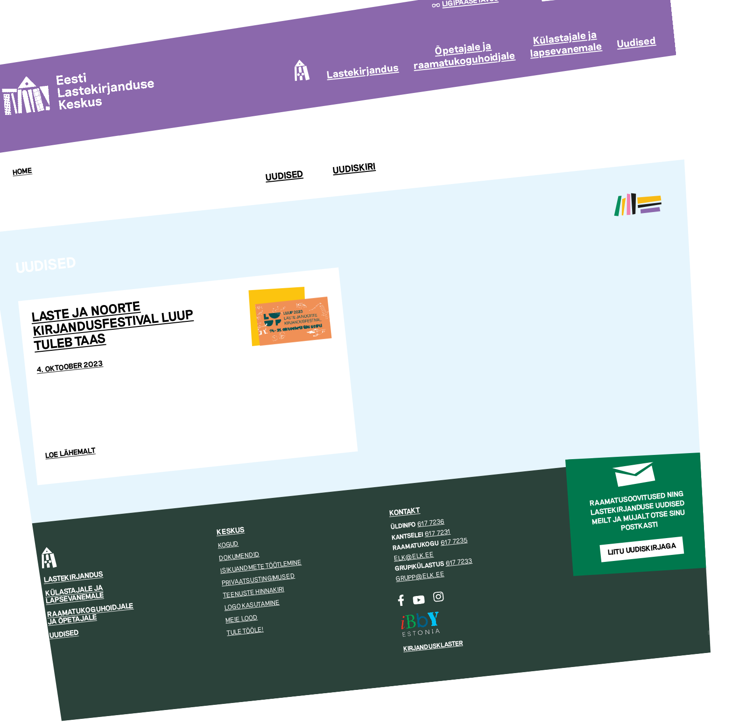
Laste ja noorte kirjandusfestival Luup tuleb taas (112, 326)
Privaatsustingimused (258, 579)
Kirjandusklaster (433, 646)
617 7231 (437, 532)
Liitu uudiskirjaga (641, 549)
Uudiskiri (354, 168)
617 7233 (458, 562)
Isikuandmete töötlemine (261, 566)
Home (22, 171)
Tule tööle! (245, 631)
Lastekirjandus (362, 71)
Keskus (230, 531)
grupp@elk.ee (419, 576)
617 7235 (453, 541)
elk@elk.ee (413, 556)
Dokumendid (239, 556)
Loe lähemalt (70, 453)
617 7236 (430, 523)
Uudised (636, 43)
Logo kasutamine (252, 605)
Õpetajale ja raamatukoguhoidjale (464, 55)
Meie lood (241, 619)
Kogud (228, 544)
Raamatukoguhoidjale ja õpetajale (90, 614)
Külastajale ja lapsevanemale (566, 44)
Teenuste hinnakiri (253, 592)
